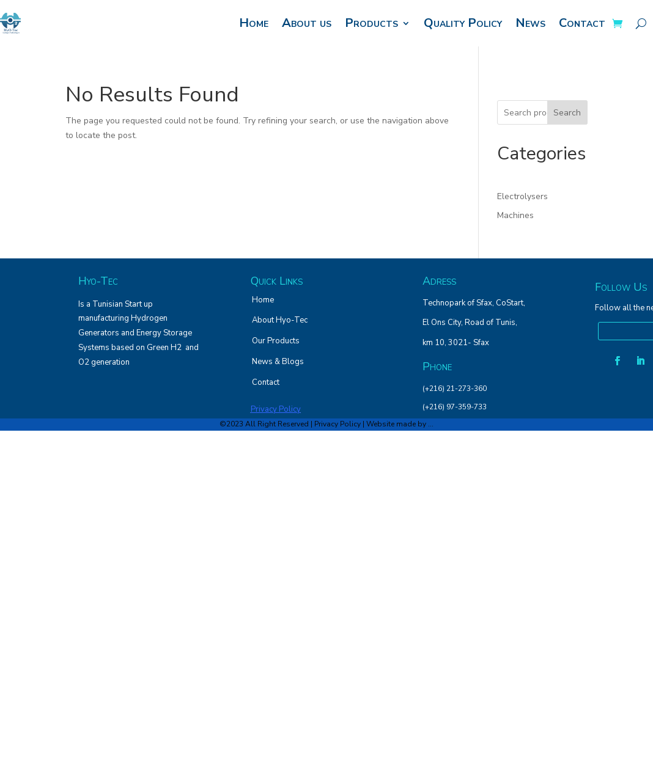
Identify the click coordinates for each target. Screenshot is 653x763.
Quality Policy (463, 23)
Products (371, 23)
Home (253, 23)
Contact (582, 23)
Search (567, 113)
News (530, 23)
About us (306, 23)
